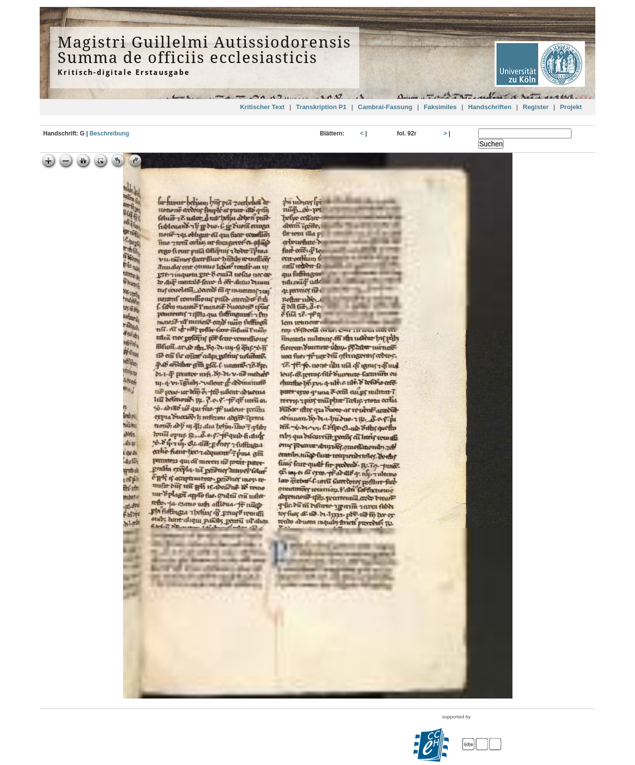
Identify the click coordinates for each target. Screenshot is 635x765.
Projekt (571, 107)
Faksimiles (440, 107)
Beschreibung (109, 133)
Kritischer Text (262, 107)
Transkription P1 (321, 107)
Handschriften (489, 107)
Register (536, 107)
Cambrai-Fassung (385, 107)
